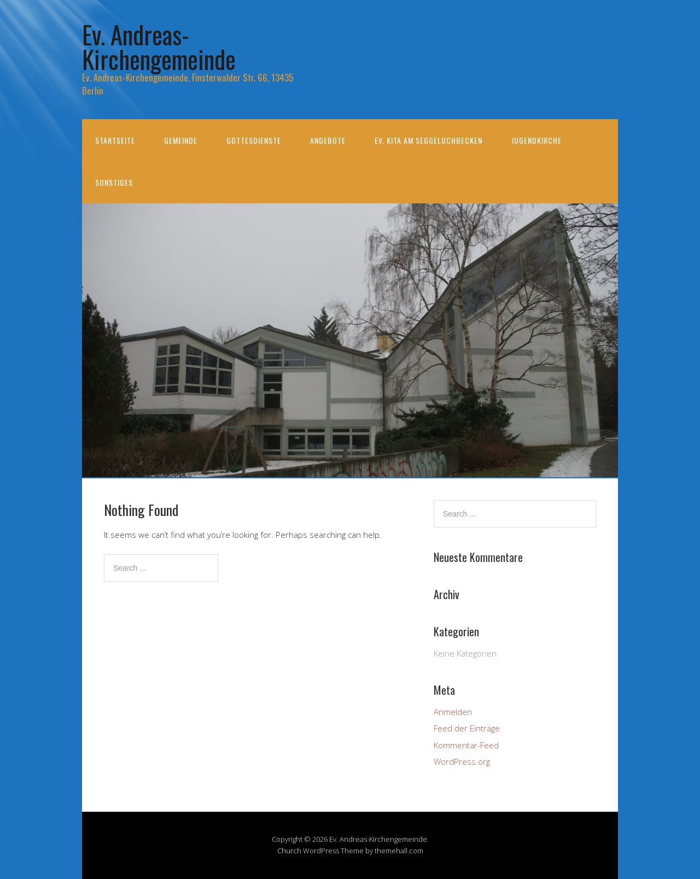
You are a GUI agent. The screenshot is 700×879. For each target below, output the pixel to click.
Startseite (115, 140)
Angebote (328, 140)
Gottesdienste (253, 140)
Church (289, 850)
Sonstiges (114, 182)
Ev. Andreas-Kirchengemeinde (159, 46)
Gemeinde (180, 140)
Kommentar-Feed (466, 745)
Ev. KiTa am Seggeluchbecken (428, 140)
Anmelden (453, 711)
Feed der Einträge (467, 728)
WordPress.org (462, 761)
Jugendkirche (536, 140)
